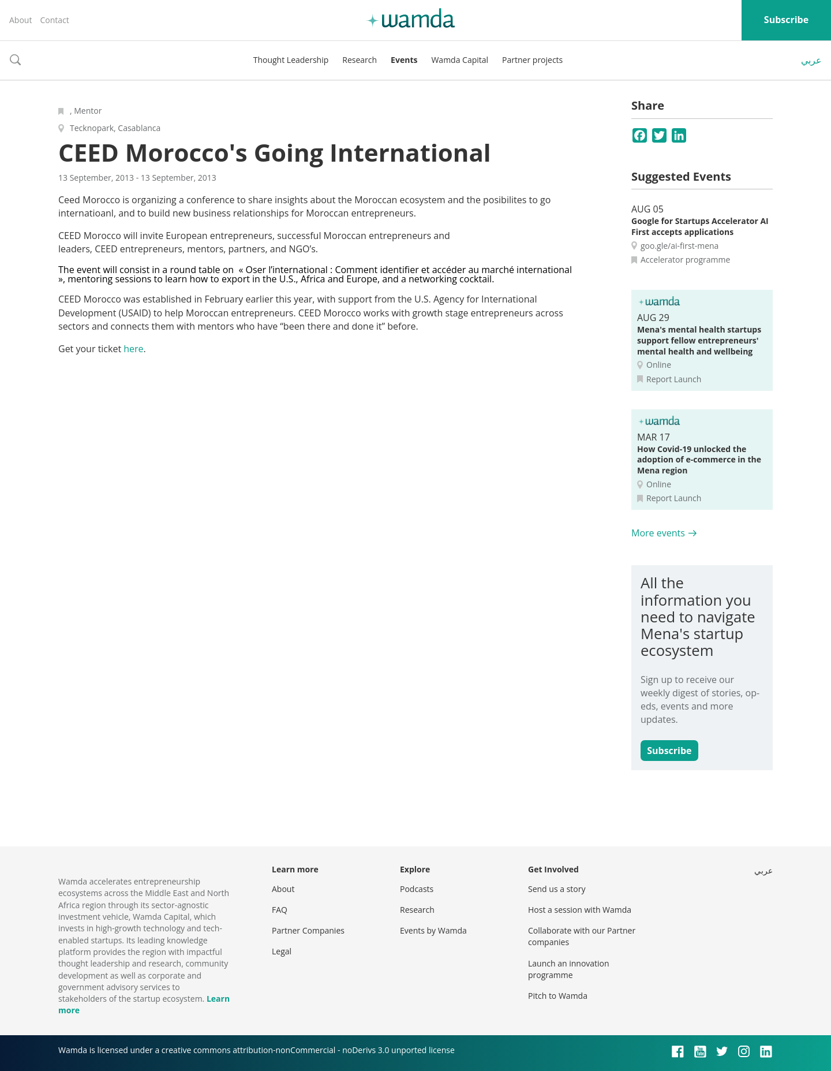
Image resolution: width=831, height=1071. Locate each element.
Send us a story (556, 888)
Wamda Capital (459, 59)
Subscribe (786, 19)
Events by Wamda (433, 930)
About (20, 19)
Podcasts (416, 888)
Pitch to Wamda (557, 995)
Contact (54, 19)
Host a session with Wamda (579, 909)
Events (404, 59)
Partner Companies (308, 930)
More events (658, 533)
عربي (811, 60)
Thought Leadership (291, 59)
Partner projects (532, 59)
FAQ (279, 909)
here (133, 348)
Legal (281, 951)
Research (359, 59)
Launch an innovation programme (568, 969)
